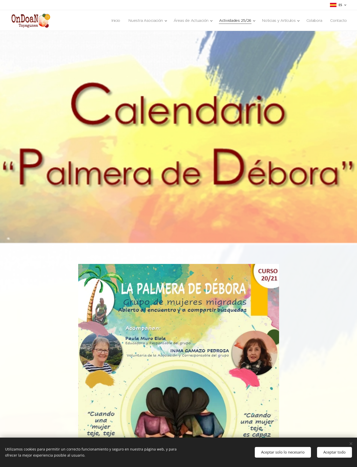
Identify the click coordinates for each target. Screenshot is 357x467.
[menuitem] (110, 20)
